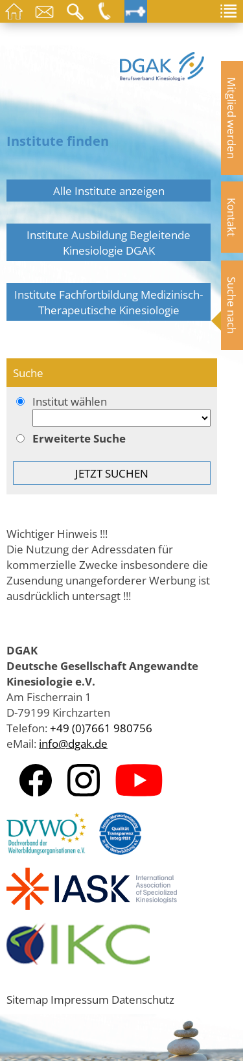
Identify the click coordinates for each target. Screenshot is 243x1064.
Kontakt (232, 217)
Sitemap (27, 999)
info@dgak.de (73, 743)
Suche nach (232, 305)
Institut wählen (112, 411)
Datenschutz (142, 999)
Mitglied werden (232, 118)
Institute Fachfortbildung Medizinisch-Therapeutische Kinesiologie (108, 302)
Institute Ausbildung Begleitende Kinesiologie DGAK (109, 242)
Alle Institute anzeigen (109, 190)
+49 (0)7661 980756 (101, 727)
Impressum (80, 999)
